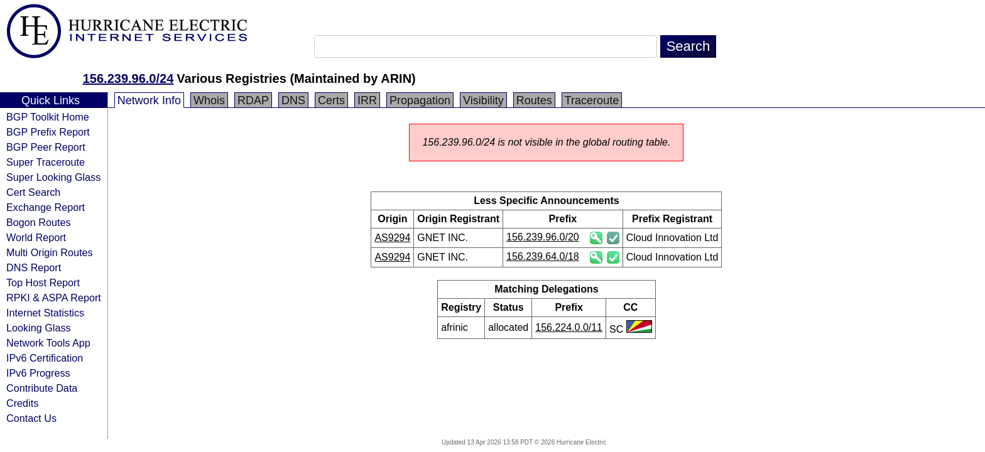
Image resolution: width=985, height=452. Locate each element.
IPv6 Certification (44, 357)
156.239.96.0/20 (542, 237)
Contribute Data (41, 388)
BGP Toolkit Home (47, 116)
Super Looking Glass (53, 177)
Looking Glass (38, 327)
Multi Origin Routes (49, 252)
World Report (36, 237)
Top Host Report (43, 282)
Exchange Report (45, 207)
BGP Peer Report (45, 147)
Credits (22, 403)
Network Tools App (48, 342)
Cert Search (33, 192)
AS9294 (392, 237)
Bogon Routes (38, 222)
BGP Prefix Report (48, 131)
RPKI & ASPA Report (53, 297)
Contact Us (31, 418)
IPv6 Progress (38, 373)
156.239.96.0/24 (128, 78)
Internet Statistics (45, 312)
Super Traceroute (45, 162)
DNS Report (33, 267)
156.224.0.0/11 (568, 327)
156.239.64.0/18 (542, 256)
